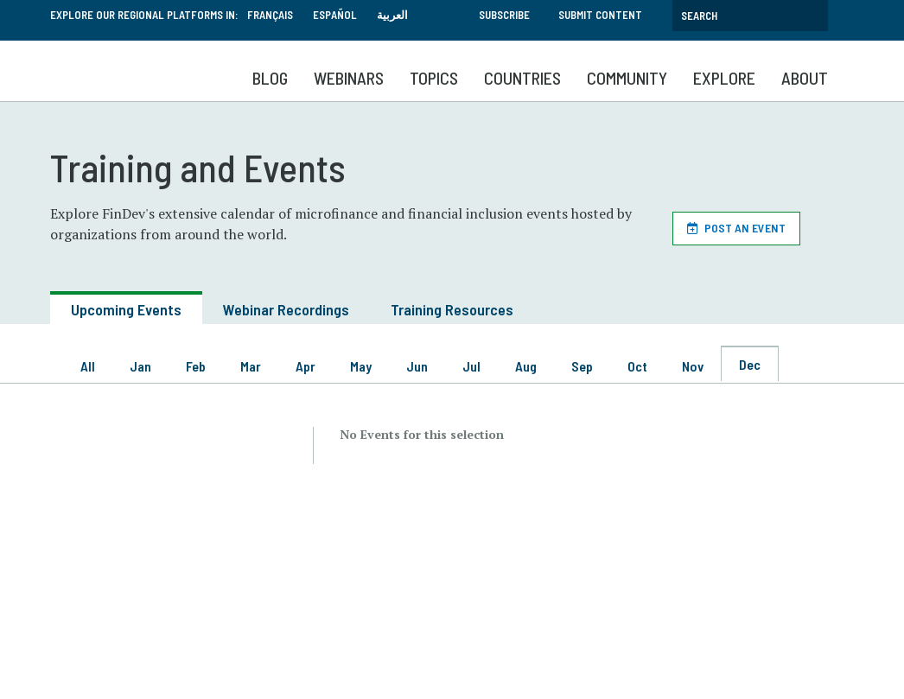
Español (335, 15)
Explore (724, 77)
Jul (471, 366)
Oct (637, 366)
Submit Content (600, 15)
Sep (582, 366)
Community (627, 77)
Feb (196, 366)
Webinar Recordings (286, 309)
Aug (526, 366)
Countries (522, 77)
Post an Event (745, 227)
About (804, 77)
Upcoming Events (126, 309)
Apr (305, 366)
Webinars (349, 77)
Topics (434, 77)
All (87, 366)
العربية (392, 15)
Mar (250, 366)
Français (270, 15)
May (361, 366)
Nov (692, 366)
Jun (417, 366)
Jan (140, 366)
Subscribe (504, 15)
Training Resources (452, 309)
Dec (750, 364)
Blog (270, 77)
